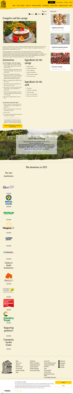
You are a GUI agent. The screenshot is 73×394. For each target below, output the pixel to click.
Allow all (63, 383)
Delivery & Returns (34, 363)
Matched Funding (34, 369)
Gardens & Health (63, 5)
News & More (53, 5)
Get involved (45, 5)
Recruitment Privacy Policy (49, 374)
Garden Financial (34, 367)
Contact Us (47, 361)
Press (45, 368)
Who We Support (36, 5)
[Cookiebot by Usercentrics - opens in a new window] (7, 392)
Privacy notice (47, 370)
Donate (52, 2)
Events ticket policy (35, 370)
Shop (70, 5)
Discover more (19, 367)
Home (14, 5)
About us (18, 365)
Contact (70, 2)
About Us (28, 5)
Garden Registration (35, 365)
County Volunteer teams (50, 363)
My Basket (66, 2)
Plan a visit (18, 363)
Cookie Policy (47, 372)
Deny (63, 386)
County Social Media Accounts (49, 365)
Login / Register (59, 2)
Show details (17, 391)
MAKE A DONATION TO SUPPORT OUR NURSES (13, 126)
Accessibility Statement (50, 377)
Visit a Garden (20, 5)
